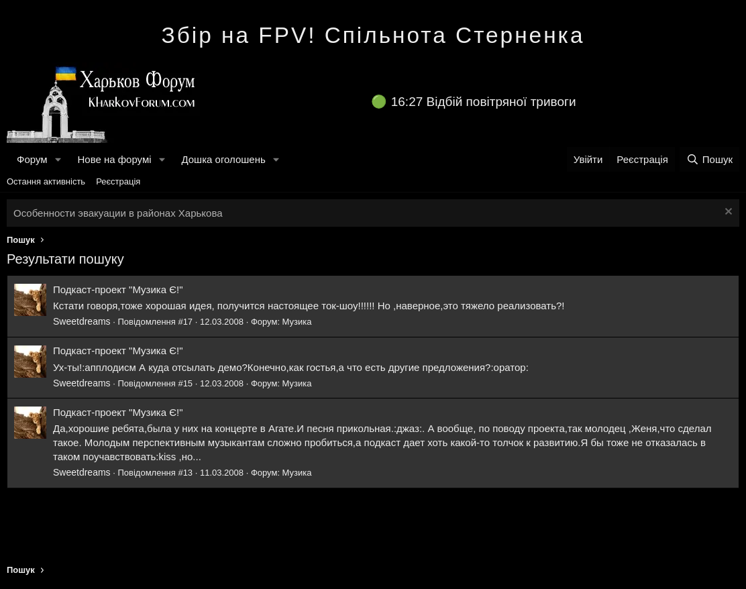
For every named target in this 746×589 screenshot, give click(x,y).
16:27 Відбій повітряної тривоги (483, 102)
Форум (32, 159)
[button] (57, 159)
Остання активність (46, 181)
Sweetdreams (82, 321)
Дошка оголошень (223, 159)
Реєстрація (118, 181)
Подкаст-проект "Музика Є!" (117, 289)
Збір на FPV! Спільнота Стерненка (373, 35)
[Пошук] (709, 159)
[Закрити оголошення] (727, 213)
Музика (297, 322)
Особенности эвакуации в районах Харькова (118, 213)
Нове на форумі (114, 159)
